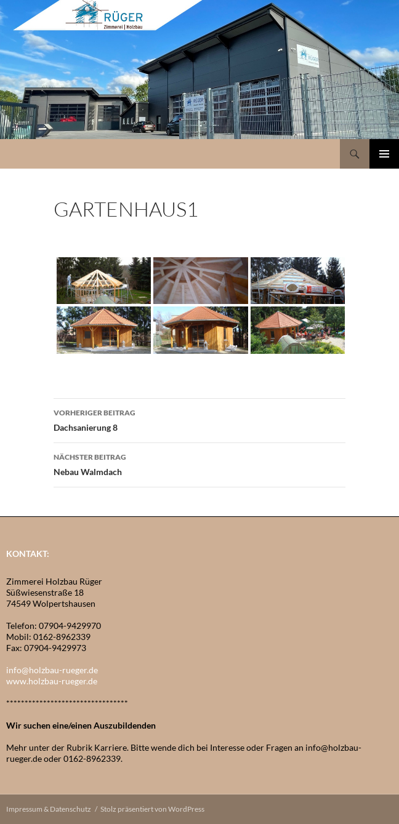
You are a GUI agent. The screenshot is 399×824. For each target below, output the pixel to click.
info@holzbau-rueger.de (52, 670)
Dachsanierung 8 (199, 419)
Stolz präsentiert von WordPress (152, 809)
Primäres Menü (384, 154)
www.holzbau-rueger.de (51, 681)
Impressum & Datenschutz (48, 809)
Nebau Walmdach (199, 463)
